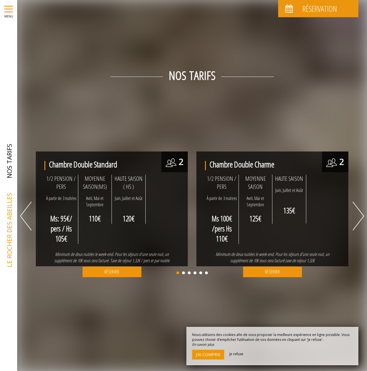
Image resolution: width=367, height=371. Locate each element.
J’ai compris (208, 354)
